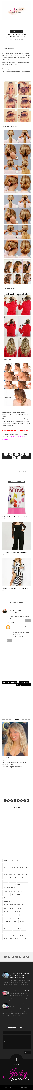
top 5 (14, 935)
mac (12, 894)
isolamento (18, 884)
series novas (7, 931)
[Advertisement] (13, 702)
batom (5, 860)
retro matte (14, 925)
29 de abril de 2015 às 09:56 (18, 613)
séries (19, 928)
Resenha (6, 925)
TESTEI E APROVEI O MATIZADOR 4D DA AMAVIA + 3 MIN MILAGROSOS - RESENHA (19, 975)
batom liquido (14, 860)
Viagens (21, 935)
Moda (5, 908)
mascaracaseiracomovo (22, 898)
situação (16, 931)
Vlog (24, 938)
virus (5, 938)
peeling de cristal (9, 918)
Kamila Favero (15, 610)
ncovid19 (19, 908)
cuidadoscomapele (23, 874)
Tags (23, 931)
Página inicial (24, 682)
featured (12, 881)
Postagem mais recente (10, 682)
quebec (15, 921)
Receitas (22, 921)
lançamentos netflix (9, 887)
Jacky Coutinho (21, 469)
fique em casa (8, 884)
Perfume (20, 918)
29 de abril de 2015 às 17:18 (21, 629)
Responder (28, 620)
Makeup (18, 894)
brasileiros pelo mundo (10, 864)
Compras (6, 870)
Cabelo (22, 864)
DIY (22, 877)
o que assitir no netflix (11, 915)
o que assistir (15, 911)
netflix (6, 911)
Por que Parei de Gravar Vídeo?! (19, 991)
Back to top (16, 1064)
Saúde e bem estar (9, 928)
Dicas (20, 31)
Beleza (13, 31)
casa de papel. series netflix (19, 867)
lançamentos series (9, 891)
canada (5, 867)
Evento (5, 881)
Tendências (7, 935)
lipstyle (6, 894)
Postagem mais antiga (23, 685)
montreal (11, 908)
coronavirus (14, 870)
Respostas (11, 622)
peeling (23, 915)
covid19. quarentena (9, 874)
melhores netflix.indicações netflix (14, 904)
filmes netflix (22, 881)
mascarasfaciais (8, 901)
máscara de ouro (8, 898)
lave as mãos (21, 891)
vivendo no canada (15, 938)
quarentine (7, 921)
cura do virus (8, 877)
